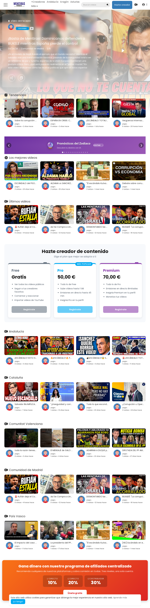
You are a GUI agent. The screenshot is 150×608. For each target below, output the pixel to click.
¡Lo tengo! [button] (18, 601)
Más (34, 6)
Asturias (75, 2)
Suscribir (22, 28)
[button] (144, 4)
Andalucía (52, 2)
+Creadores (38, 2)
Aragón (64, 2)
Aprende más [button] (120, 597)
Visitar (96, 145)
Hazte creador (122, 4)
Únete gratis (75, 593)
